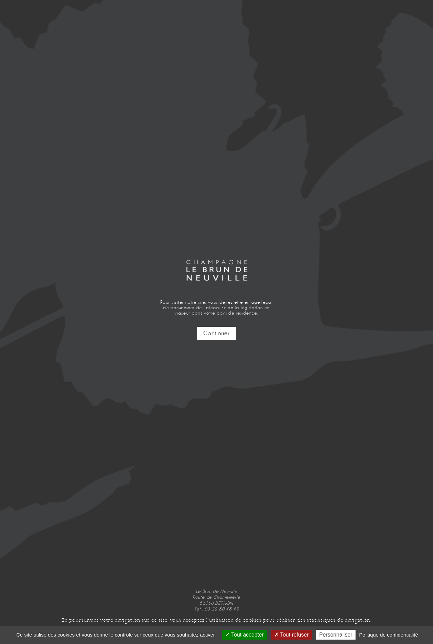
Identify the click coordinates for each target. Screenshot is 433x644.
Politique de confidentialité (388, 635)
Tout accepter (244, 635)
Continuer (216, 333)
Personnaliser (335, 635)
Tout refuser (291, 635)
